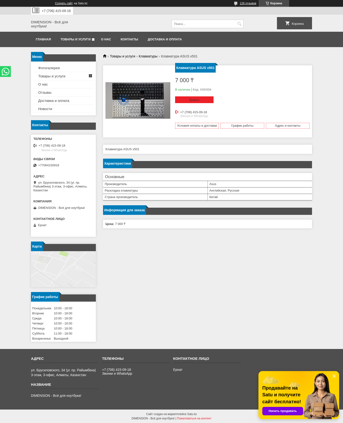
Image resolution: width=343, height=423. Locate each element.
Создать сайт (64, 3)
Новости (45, 109)
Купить (194, 100)
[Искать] (239, 24)
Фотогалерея (49, 68)
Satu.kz (192, 414)
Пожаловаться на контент (194, 418)
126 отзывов (248, 3)
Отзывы (44, 92)
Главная (43, 39)
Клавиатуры (148, 56)
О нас (106, 39)
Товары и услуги (76, 39)
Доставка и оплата (165, 39)
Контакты (129, 39)
